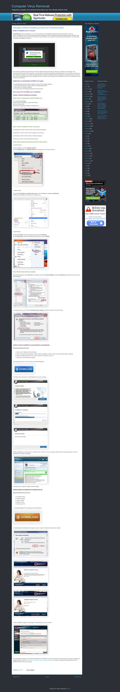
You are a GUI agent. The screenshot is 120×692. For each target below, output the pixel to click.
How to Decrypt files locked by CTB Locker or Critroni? (102, 117)
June (86, 108)
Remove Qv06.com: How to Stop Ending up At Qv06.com (102, 112)
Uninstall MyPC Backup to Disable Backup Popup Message (102, 86)
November (87, 96)
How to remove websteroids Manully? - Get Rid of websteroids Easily (103, 92)
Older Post (78, 677)
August (86, 103)
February (87, 89)
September (87, 101)
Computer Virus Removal (30, 6)
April (86, 84)
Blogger (68, 688)
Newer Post (16, 677)
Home (47, 677)
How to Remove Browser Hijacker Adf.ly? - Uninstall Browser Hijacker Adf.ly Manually (102, 106)
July (86, 106)
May (86, 111)
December (87, 94)
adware (33, 33)
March (86, 86)
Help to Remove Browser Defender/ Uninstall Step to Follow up (102, 98)
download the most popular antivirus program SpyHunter (39, 660)
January (87, 91)
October (87, 99)
